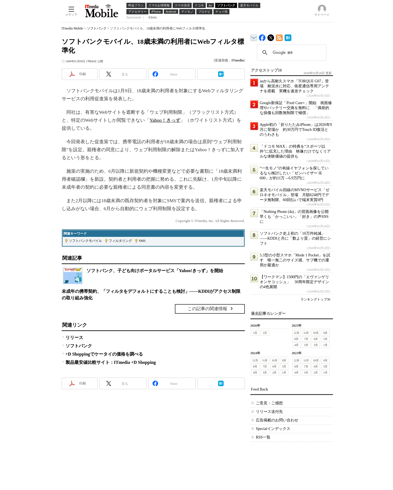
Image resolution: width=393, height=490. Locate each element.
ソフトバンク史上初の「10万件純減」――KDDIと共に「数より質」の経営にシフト (295, 238)
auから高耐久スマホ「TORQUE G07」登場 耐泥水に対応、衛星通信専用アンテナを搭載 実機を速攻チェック (294, 86)
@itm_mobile (270, 36)
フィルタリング (120, 241)
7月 (306, 338)
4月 (296, 344)
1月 (265, 332)
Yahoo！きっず (165, 120)
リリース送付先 (269, 412)
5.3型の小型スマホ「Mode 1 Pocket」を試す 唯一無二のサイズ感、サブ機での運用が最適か (295, 260)
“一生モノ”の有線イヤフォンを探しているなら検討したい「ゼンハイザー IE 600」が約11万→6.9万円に (294, 173)
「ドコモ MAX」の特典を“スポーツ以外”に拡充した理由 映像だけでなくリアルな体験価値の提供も (295, 151)
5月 (325, 338)
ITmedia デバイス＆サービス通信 (253, 36)
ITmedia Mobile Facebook (262, 36)
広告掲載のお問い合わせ (277, 420)
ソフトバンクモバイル (85, 241)
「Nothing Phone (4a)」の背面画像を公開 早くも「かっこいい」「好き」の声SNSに (296, 217)
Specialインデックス (273, 429)
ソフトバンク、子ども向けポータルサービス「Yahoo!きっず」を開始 (154, 270)
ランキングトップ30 (315, 299)
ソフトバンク (97, 28)
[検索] (291, 52)
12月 (296, 332)
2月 (255, 332)
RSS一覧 (263, 437)
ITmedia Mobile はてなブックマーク (287, 36)
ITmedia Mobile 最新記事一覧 (279, 36)
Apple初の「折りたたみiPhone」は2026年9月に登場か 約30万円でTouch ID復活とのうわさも (296, 130)
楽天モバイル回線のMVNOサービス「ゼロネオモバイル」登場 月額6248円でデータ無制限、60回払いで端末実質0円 (294, 195)
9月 (325, 332)
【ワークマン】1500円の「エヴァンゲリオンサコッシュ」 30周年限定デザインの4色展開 (294, 282)
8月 (296, 338)
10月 (315, 332)
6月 (316, 338)
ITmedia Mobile (72, 28)
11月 (306, 332)
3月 (306, 344)
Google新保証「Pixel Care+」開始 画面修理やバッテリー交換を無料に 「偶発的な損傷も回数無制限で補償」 (296, 108)
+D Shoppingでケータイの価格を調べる (104, 354)
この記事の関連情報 (207, 308)
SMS (142, 241)
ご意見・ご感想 (269, 403)
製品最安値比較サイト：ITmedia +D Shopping (111, 362)
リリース (74, 337)
